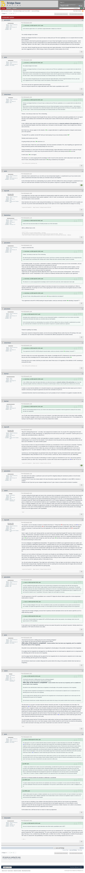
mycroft (6, 190)
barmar (6, 373)
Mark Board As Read (26, 870)
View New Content (77, 10)
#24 (82, 171)
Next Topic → (80, 850)
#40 (82, 818)
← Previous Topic (65, 850)
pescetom (7, 20)
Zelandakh (7, 818)
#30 (82, 373)
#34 (82, 490)
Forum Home (10, 870)
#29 (82, 342)
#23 (82, 94)
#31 (82, 401)
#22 (82, 57)
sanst (6, 490)
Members (9, 8)
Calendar (15, 8)
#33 (82, 471)
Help (80, 6)
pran (5, 57)
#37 (82, 635)
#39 (82, 734)
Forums (3, 8)
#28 (82, 308)
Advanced (84, 8)
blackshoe (7, 215)
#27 (82, 242)
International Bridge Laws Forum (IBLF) (21, 10)
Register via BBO (65, 5)
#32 (82, 427)
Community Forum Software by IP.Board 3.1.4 (73, 870)
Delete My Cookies (17, 870)
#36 (82, 577)
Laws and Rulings (35, 10)
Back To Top (4, 870)
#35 (82, 520)
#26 (82, 215)
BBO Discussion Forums (6, 10)
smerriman (7, 94)
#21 (82, 20)
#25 (82, 190)
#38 (82, 670)
